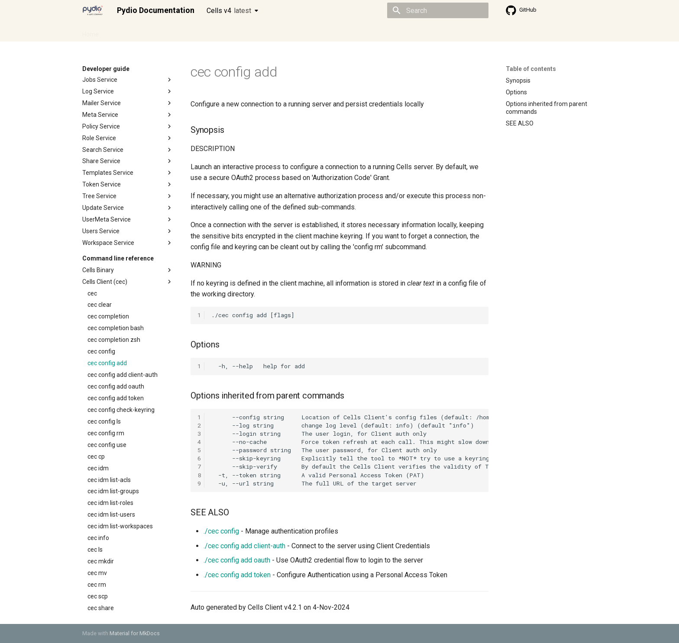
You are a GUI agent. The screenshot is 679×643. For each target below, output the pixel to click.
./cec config (221, 531)
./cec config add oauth (237, 560)
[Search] (437, 10)
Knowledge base (269, 31)
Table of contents (531, 68)
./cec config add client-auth (244, 546)
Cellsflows (168, 31)
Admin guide (126, 31)
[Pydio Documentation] (93, 10)
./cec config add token (237, 575)
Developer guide (214, 31)
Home (90, 31)
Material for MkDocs (135, 633)
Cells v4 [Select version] (229, 10)
